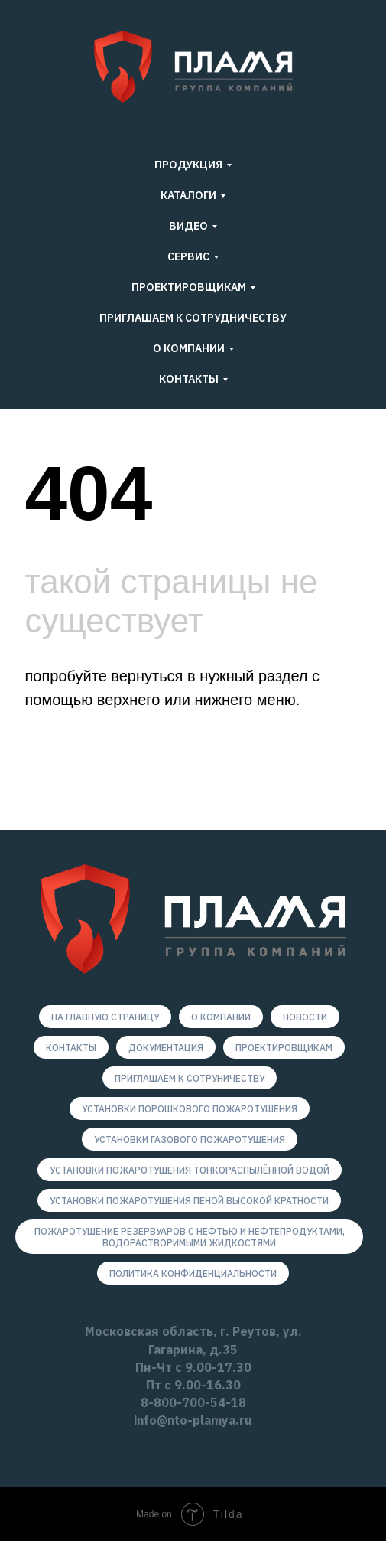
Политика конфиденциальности (193, 1273)
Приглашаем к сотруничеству (189, 1078)
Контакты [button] (189, 379)
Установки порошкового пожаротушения (189, 1109)
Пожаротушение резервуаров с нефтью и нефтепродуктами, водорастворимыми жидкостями (189, 1237)
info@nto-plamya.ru (193, 1420)
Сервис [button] (188, 256)
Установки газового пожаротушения (189, 1139)
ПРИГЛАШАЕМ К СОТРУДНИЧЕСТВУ (193, 318)
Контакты (71, 1047)
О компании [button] (189, 348)
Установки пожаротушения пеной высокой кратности (189, 1200)
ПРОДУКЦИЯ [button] (188, 164)
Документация (165, 1047)
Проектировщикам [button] (188, 287)
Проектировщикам (283, 1047)
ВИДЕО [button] (188, 226)
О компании (221, 1017)
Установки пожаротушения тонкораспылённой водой (189, 1170)
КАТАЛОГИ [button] (188, 195)
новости (305, 1017)
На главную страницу (105, 1017)
